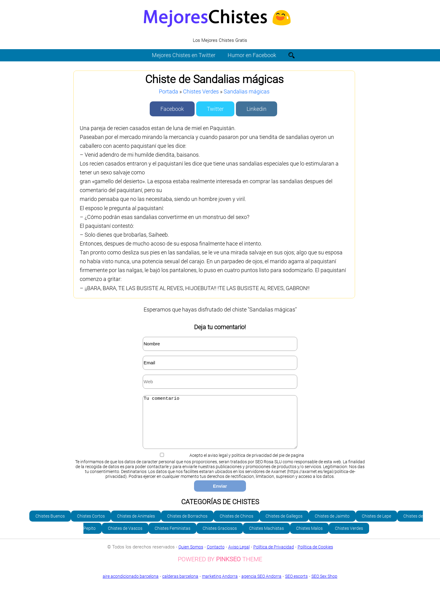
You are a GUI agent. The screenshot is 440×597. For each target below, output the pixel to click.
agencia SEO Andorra (261, 585)
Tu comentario (220, 426)
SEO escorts (296, 585)
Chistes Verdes (201, 91)
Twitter (215, 109)
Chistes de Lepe (376, 525)
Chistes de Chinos (236, 525)
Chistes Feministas (172, 537)
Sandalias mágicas (247, 91)
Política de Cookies (315, 556)
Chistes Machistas (266, 537)
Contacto (216, 556)
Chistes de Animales (136, 525)
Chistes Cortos (91, 525)
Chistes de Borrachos (187, 525)
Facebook (172, 109)
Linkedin (256, 109)
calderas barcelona (180, 585)
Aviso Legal (239, 556)
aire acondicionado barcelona (131, 585)
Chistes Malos (309, 537)
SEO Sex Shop (220, 590)
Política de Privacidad (273, 556)
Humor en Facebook (252, 55)
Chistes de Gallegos (284, 525)
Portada (168, 91)
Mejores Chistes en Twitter (183, 55)
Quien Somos (190, 556)
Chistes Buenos (50, 525)
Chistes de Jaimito (332, 525)
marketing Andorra (220, 585)
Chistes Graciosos (220, 537)
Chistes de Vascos (125, 537)
